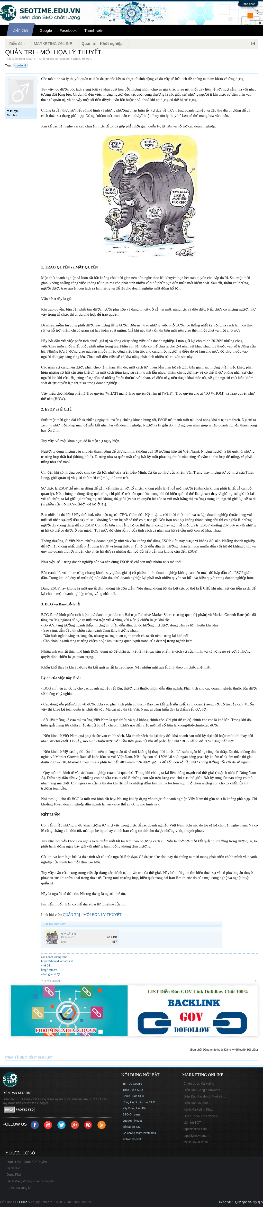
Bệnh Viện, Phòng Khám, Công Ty (30, 1181)
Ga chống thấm (132, 1132)
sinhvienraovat (132, 1139)
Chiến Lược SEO (133, 1096)
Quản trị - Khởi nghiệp (40, 58)
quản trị (20, 65)
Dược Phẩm (15, 1174)
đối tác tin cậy (131, 1126)
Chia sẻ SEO (16, 1057)
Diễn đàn (20, 30)
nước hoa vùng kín (19, 1188)
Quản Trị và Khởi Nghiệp (200, 1116)
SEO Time (20, 1202)
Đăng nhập (248, 3)
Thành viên (93, 30)
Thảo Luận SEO (133, 1089)
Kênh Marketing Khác (198, 1109)
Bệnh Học (13, 1168)
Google (46, 30)
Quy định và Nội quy (249, 1202)
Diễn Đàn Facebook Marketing (204, 1096)
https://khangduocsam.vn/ (57, 961)
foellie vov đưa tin (196, 1142)
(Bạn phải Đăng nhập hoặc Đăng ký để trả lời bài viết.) (224, 1049)
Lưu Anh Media (132, 1120)
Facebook (68, 30)
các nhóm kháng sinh (54, 957)
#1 (256, 980)
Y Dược (75, 58)
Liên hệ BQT (192, 1122)
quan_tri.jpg (68, 933)
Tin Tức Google (132, 1083)
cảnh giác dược (51, 974)
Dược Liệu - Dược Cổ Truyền (27, 1162)
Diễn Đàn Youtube (196, 1103)
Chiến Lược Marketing (199, 1083)
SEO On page (131, 1114)
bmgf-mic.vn (49, 970)
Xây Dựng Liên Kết (135, 1108)
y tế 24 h (46, 965)
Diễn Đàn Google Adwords (202, 1090)
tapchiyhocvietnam (196, 1136)
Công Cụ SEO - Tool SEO (139, 1102)
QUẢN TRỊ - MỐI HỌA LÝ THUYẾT (92, 915)
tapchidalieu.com (195, 1129)
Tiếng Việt (225, 1202)
